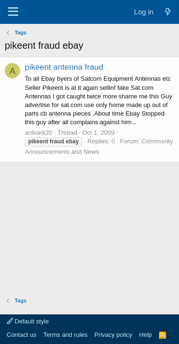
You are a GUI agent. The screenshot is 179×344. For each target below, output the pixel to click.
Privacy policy (113, 334)
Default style (28, 321)
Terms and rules (65, 334)
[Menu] (13, 12)
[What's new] (167, 12)
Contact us (21, 334)
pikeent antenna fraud (64, 67)
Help (145, 334)
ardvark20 (39, 132)
